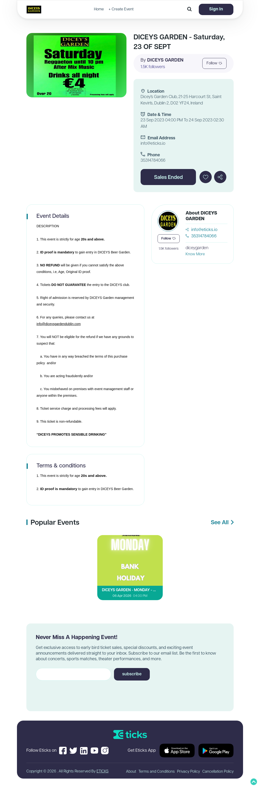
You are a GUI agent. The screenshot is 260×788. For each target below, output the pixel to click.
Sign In (216, 9)
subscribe (132, 674)
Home (99, 9)
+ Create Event (121, 9)
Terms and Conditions (156, 772)
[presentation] (71, 691)
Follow (214, 63)
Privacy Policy (188, 772)
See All (222, 523)
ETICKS (103, 771)
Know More (195, 254)
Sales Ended (168, 177)
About (131, 772)
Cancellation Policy (218, 772)
